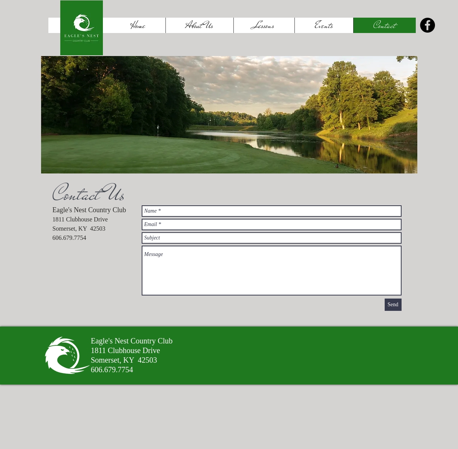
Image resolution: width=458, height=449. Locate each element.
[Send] (393, 305)
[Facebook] (427, 25)
